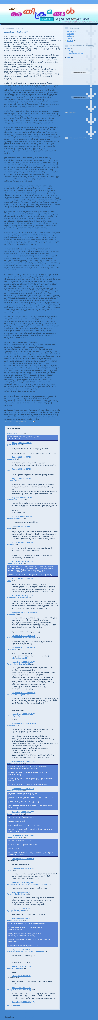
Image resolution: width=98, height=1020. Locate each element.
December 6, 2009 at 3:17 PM (23, 812)
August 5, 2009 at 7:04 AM (22, 516)
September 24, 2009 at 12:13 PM (24, 612)
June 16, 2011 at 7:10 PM (21, 988)
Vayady (9, 870)
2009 (69, 49)
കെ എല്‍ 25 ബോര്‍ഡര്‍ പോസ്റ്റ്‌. (19, 990)
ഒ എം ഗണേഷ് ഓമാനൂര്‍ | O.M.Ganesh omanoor (25, 951)
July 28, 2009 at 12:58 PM (22, 443)
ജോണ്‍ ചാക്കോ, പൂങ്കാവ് (16, 695)
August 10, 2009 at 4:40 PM (22, 542)
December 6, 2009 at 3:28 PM (23, 859)
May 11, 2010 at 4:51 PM (21, 909)
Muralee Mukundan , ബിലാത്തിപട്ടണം (22, 638)
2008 (69, 57)
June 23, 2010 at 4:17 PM (21, 966)
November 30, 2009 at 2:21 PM (23, 761)
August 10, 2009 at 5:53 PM (22, 595)
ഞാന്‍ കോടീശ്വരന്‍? (16, 32)
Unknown (10, 544)
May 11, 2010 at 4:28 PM (21, 892)
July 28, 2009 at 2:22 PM (21, 469)
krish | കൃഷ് (11, 650)
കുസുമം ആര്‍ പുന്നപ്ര (16, 910)
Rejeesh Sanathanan (15, 433)
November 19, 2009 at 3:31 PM (23, 662)
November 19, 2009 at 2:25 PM (23, 648)
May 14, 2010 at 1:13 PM (21, 950)
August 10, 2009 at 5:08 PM (22, 579)
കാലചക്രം (11, 725)
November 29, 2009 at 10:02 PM (24, 723)
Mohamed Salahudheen (16, 894)
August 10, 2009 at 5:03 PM (22, 561)
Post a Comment (13, 1006)
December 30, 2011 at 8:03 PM (23, 1002)
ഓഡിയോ (70, 34)
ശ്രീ (8, 471)
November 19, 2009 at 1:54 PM (23, 636)
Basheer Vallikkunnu (15, 518)
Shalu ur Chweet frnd (15, 968)
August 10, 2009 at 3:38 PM (22, 526)
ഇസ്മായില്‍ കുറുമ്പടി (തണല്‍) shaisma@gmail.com (27, 884)
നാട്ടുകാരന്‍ (11, 459)
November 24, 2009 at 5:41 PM (23, 714)
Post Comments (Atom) (24, 1017)
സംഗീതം (70, 41)
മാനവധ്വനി (11, 614)
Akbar (9, 528)
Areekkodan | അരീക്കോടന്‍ (17, 597)
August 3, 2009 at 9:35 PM (22, 498)
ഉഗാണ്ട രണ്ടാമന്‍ (13, 445)
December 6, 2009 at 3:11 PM (23, 789)
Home (26, 1012)
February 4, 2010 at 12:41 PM (23, 868)
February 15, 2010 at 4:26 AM (23, 882)
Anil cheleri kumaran (15, 500)
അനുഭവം (12, 423)
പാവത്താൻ (11, 481)
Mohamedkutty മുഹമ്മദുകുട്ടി (18, 664)
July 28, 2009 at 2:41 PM (21, 479)
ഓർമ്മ (17, 423)
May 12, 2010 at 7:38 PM (21, 918)
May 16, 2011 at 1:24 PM (21, 976)
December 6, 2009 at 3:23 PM (23, 835)
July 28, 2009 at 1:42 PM (21, 457)
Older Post (55, 1012)
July (70, 51)
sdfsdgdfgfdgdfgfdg (14, 716)
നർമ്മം (22, 423)
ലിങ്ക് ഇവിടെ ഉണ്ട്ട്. (19, 658)
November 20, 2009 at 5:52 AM (23, 693)
